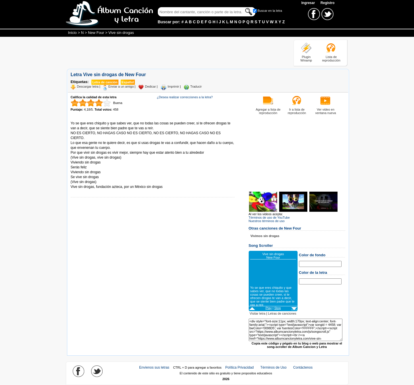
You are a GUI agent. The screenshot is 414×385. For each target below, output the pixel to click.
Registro (328, 3)
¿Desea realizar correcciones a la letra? (185, 97)
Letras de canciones (282, 313)
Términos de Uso (273, 367)
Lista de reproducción (331, 58)
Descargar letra (88, 86)
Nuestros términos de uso (267, 221)
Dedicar (150, 86)
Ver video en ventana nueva (325, 111)
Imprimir (173, 86)
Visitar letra (257, 313)
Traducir (196, 86)
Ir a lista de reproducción (297, 111)
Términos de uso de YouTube (269, 217)
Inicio (72, 32)
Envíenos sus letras (154, 367)
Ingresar (308, 3)
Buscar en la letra (270, 10)
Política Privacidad (239, 367)
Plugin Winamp (306, 58)
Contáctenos (303, 367)
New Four (96, 32)
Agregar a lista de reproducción (268, 111)
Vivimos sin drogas (264, 236)
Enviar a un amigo (121, 86)
